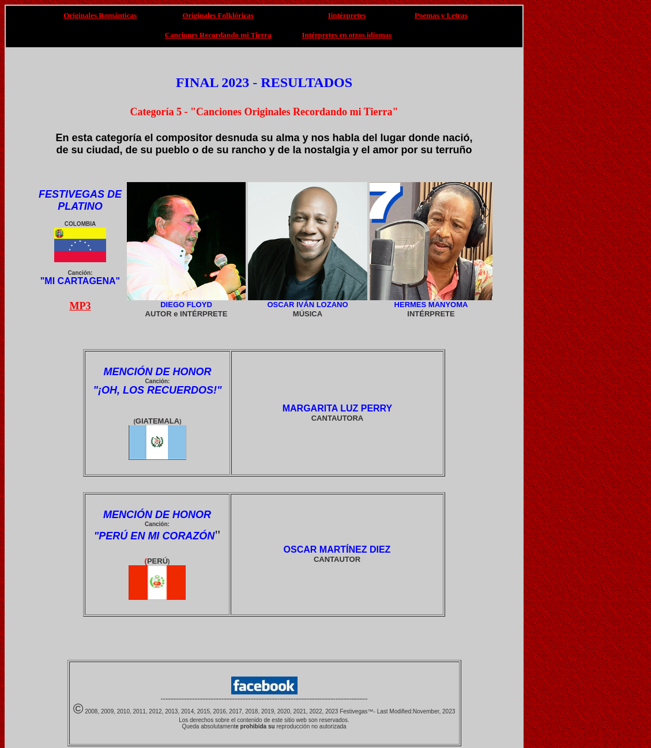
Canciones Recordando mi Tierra (218, 35)
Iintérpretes (347, 15)
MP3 (80, 306)
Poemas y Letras (441, 15)
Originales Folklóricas (218, 15)
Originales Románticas (100, 15)
